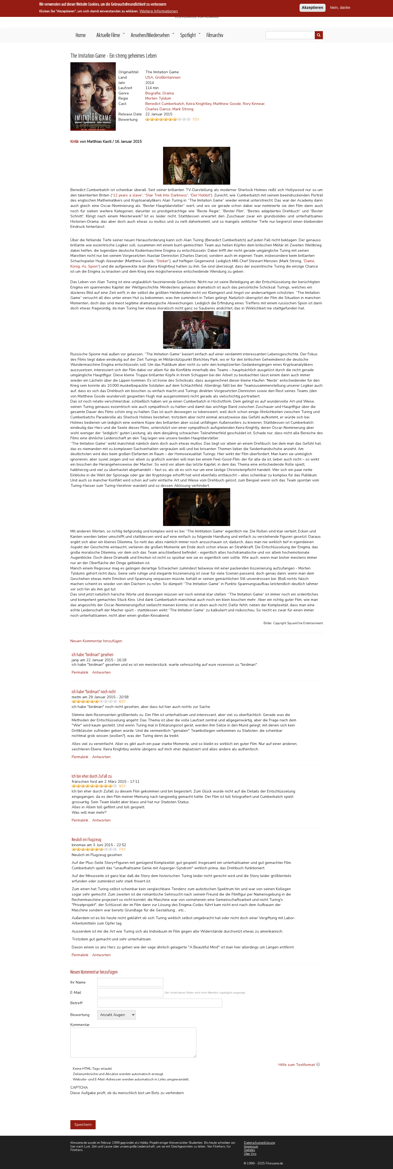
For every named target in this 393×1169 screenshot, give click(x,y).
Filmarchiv (215, 35)
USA (149, 77)
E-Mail (75, 992)
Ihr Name (78, 982)
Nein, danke (340, 7)
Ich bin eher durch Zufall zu (92, 776)
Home (81, 35)
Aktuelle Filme (110, 36)
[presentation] (111, 1105)
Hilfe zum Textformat (297, 1064)
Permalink (80, 672)
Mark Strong (182, 109)
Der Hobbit (200, 195)
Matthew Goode (227, 103)
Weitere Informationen (158, 11)
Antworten (101, 672)
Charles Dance (158, 109)
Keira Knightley (198, 103)
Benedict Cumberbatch (164, 103)
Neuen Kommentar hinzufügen (96, 641)
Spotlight (190, 36)
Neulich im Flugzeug (86, 839)
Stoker (162, 261)
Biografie (153, 93)
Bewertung (79, 1014)
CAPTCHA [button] (79, 1087)
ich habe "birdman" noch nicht (94, 691)
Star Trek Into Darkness (166, 195)
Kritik (74, 141)
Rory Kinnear (254, 103)
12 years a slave (127, 195)
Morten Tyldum (158, 98)
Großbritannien (168, 77)
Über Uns (250, 1154)
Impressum (251, 1147)
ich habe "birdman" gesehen (92, 654)
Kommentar (80, 1024)
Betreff (76, 1003)
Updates (249, 1150)
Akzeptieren (312, 7)
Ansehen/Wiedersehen (153, 36)
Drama (168, 93)
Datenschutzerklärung (259, 1143)
